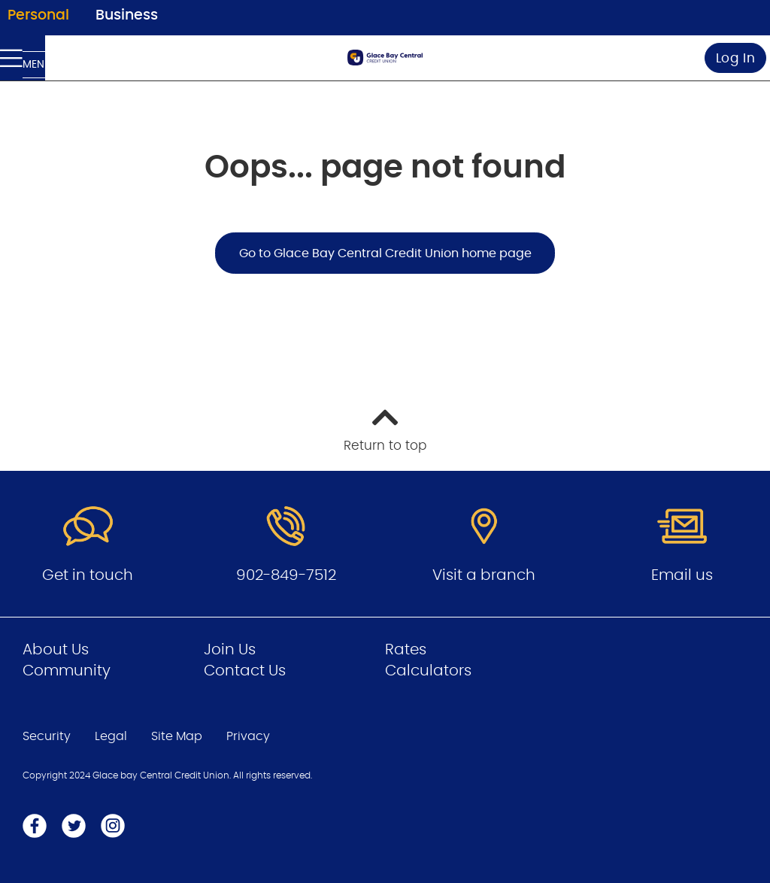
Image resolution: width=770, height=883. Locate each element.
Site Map (176, 736)
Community (67, 670)
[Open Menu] (22, 57)
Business (126, 15)
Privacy (248, 736)
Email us (682, 575)
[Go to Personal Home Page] (385, 57)
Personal (38, 15)
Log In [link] (736, 58)
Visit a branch (483, 575)
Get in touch (87, 575)
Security (47, 736)
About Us (56, 649)
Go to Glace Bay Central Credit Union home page (385, 253)
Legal (111, 736)
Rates (405, 649)
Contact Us (245, 670)
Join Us (230, 649)
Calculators (428, 670)
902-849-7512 (286, 575)
